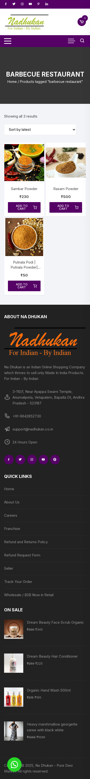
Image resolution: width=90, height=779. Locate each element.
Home (12, 81)
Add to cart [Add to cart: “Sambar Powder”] (26, 207)
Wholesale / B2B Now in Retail (29, 595)
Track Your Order (18, 581)
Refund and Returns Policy (26, 542)
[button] (14, 764)
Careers (10, 515)
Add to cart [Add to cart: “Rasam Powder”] (67, 207)
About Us (11, 502)
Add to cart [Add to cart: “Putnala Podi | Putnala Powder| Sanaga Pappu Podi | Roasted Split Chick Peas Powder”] (26, 286)
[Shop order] (40, 129)
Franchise (12, 528)
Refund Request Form (22, 555)
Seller (8, 568)
